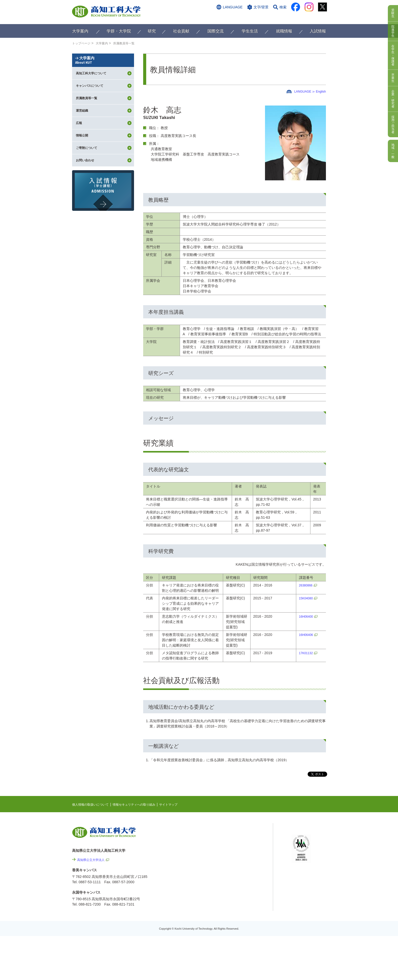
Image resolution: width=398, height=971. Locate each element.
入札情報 (242, 937)
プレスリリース (247, 910)
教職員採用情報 (247, 924)
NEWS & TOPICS (241, 832)
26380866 (306, 585)
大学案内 (106, 43)
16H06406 (306, 635)
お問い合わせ (251, 17)
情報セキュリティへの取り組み (144, 804)
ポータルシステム (306, 845)
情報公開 (242, 896)
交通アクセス (224, 17)
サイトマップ (183, 804)
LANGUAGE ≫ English (307, 91)
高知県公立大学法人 (93, 860)
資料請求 (276, 17)
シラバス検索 (302, 837)
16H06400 (306, 616)
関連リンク (236, 856)
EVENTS (234, 840)
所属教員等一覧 (130, 43)
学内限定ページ (304, 853)
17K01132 (306, 653)
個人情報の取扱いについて (93, 804)
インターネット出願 (305, 17)
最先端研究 (236, 848)
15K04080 (306, 598)
